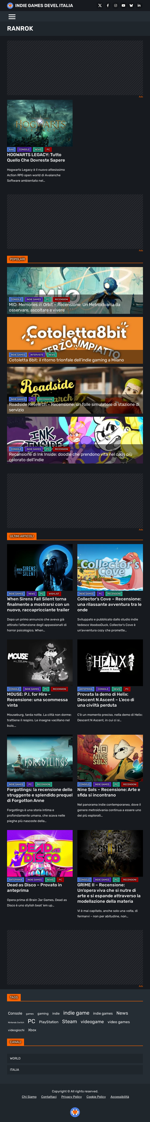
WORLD (15, 1058)
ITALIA (14, 1070)
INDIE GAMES (34, 299)
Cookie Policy (96, 1097)
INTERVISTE (36, 354)
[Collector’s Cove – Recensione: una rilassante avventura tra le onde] (110, 567)
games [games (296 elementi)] (30, 1013)
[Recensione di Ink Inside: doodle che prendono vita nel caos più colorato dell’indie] (75, 440)
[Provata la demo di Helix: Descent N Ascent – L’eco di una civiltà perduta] (110, 662)
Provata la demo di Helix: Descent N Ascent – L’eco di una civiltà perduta (105, 700)
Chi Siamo (29, 1097)
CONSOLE (24, 149)
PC (48, 149)
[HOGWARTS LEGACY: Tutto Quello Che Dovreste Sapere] (40, 123)
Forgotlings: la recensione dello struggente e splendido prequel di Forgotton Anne (40, 795)
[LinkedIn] (139, 5)
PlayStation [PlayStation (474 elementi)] (48, 1022)
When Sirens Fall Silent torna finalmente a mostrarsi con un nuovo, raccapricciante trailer (38, 604)
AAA (11, 149)
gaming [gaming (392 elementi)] (43, 1013)
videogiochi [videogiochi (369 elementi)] (16, 1030)
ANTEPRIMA (85, 689)
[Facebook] (108, 5)
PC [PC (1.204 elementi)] (31, 1021)
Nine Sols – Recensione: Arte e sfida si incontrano (108, 792)
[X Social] (100, 5)
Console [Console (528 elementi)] (15, 1013)
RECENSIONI (61, 299)
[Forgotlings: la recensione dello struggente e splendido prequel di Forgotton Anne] (40, 758)
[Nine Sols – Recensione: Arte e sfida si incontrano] (110, 758)
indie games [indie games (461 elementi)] (103, 1013)
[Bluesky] (131, 5)
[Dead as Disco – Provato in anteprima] (40, 853)
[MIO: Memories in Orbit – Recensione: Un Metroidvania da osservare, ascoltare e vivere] (75, 290)
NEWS (38, 149)
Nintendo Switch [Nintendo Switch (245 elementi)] (16, 1022)
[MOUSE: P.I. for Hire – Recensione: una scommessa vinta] (40, 662)
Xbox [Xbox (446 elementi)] (32, 1030)
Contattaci (49, 1097)
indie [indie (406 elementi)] (56, 1013)
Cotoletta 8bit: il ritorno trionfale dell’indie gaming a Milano (66, 360)
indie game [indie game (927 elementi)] (76, 1013)
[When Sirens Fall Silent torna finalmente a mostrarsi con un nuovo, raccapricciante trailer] (40, 567)
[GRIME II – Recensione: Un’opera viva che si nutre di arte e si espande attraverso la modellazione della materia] (110, 853)
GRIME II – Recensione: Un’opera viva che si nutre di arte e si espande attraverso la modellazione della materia (109, 893)
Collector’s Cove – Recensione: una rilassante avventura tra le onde (109, 604)
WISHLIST (54, 593)
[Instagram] (116, 5)
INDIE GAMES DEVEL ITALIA (44, 5)
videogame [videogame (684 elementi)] (92, 1021)
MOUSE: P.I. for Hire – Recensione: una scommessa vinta (37, 700)
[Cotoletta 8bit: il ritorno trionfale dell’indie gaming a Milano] (75, 340)
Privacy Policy (71, 1097)
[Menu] (12, 16)
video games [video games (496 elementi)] (119, 1022)
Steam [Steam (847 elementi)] (69, 1021)
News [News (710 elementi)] (122, 1013)
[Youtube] (123, 5)
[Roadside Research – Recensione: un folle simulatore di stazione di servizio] (75, 390)
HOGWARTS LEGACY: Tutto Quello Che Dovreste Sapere (36, 157)
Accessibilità (120, 1097)
